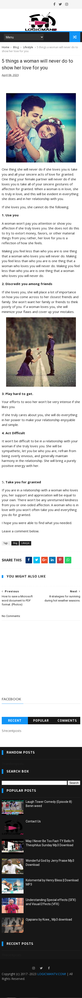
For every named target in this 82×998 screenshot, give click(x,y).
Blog (16, 47)
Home (5, 47)
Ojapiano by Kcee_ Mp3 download (49, 919)
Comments (67, 721)
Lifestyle (28, 47)
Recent (15, 721)
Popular (41, 721)
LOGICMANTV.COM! (51, 974)
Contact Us (33, 821)
